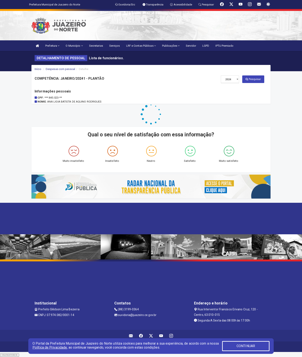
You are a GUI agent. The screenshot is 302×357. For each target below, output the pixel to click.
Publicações (171, 45)
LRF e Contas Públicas (141, 45)
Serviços (114, 45)
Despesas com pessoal (60, 69)
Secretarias (96, 45)
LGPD (205, 45)
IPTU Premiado (224, 45)
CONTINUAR (246, 346)
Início (38, 69)
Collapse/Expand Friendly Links (9, 355)
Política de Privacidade (50, 347)
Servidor (191, 45)
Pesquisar (253, 79)
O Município (74, 45)
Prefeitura (52, 45)
